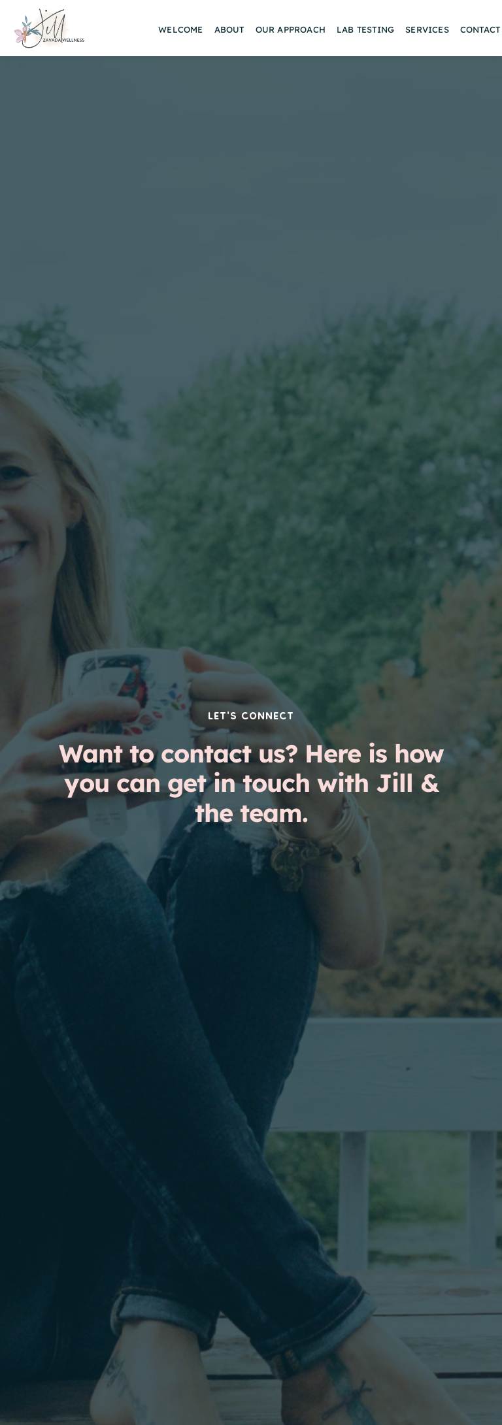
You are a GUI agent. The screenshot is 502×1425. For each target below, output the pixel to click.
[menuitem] (180, 30)
